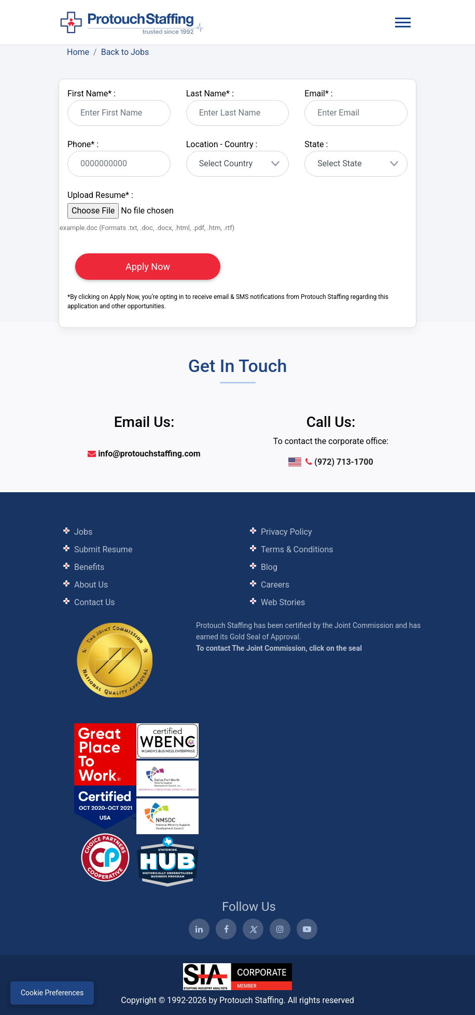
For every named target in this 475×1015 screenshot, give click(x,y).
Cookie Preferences (52, 993)
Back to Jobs (125, 52)
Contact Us (94, 602)
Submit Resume (103, 549)
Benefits (89, 567)
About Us (91, 585)
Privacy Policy (286, 532)
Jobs (83, 532)
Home (78, 52)
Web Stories (283, 602)
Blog (269, 567)
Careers (275, 585)
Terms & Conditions (297, 549)
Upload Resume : (100, 195)
